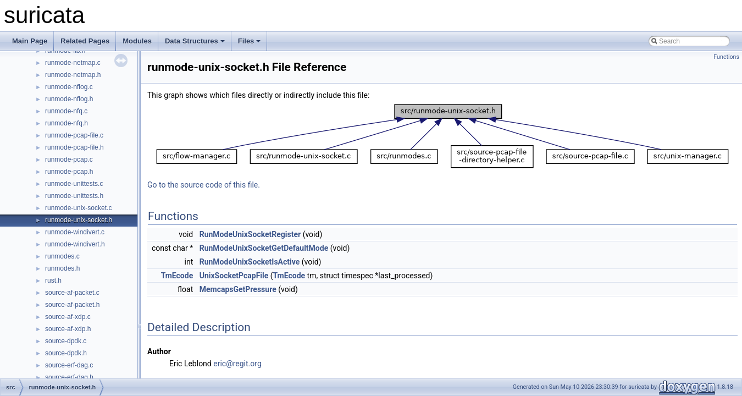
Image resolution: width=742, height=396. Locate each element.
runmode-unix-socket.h (78, 220)
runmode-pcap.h (69, 171)
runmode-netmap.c (73, 63)
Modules (137, 41)
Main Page (29, 41)
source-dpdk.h (66, 353)
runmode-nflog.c (69, 87)
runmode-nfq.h (66, 123)
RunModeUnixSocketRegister (250, 234)
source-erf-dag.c (69, 365)
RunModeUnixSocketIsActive (250, 261)
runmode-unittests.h (74, 196)
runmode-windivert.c (74, 232)
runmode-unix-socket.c (78, 208)
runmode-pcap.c (69, 159)
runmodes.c (62, 256)
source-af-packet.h (72, 305)
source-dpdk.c (65, 341)
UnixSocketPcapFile (234, 275)
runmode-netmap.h (73, 75)
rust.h (53, 280)
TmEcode (177, 275)
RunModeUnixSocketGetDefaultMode (264, 248)
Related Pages (84, 41)
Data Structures (195, 41)
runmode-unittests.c (74, 184)
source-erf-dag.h (69, 377)
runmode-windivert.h (75, 244)
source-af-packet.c (72, 292)
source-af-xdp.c (68, 317)
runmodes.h (62, 268)
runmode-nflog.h (69, 99)
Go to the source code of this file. (203, 184)
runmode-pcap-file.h (74, 147)
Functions (726, 57)
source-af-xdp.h (68, 329)
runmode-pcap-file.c (74, 135)
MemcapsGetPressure (238, 289)
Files (249, 41)
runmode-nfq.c (66, 111)
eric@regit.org (237, 363)
